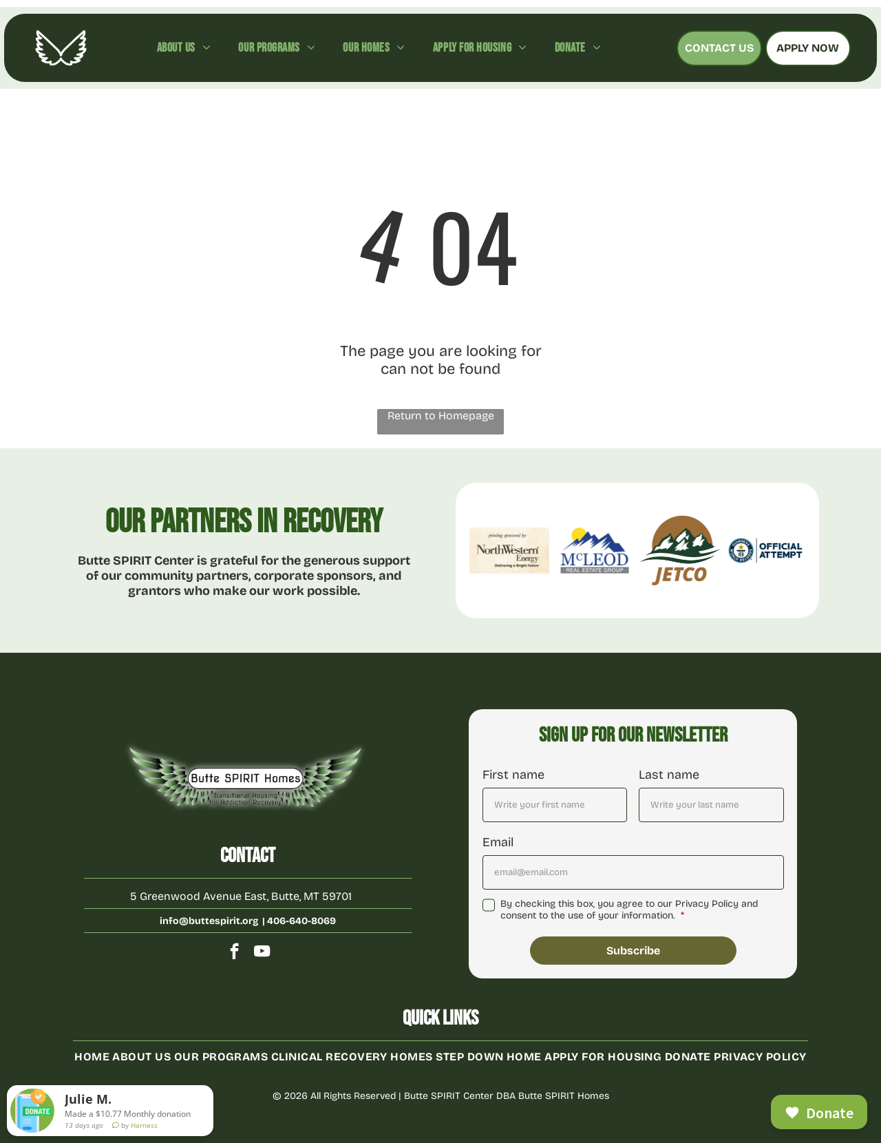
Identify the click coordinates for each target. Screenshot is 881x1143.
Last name (669, 774)
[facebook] (234, 953)
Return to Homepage (441, 415)
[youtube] (262, 953)
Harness (144, 1132)
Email (497, 842)
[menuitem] (184, 47)
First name (513, 774)
